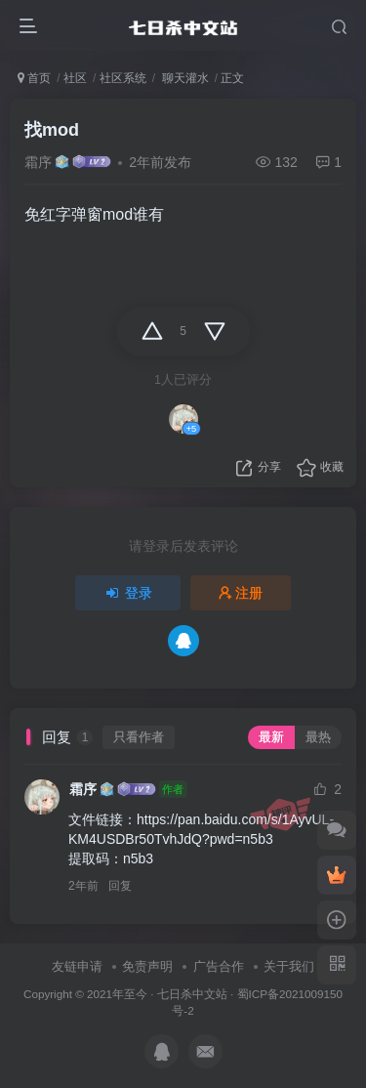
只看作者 (138, 737)
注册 (241, 593)
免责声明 (147, 966)
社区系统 (123, 78)
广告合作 (218, 966)
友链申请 (77, 966)
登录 (127, 593)
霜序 (38, 162)
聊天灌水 (183, 78)
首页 (34, 78)
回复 (120, 886)
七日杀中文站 (192, 993)
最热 (318, 737)
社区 (75, 78)
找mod (51, 130)
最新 (271, 737)
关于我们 (289, 966)
